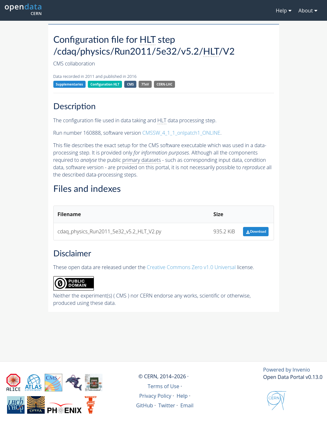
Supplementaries (69, 84)
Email (187, 405)
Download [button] (256, 231)
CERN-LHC (164, 84)
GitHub (144, 405)
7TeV (145, 84)
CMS (130, 84)
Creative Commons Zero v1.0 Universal (191, 267)
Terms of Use (163, 386)
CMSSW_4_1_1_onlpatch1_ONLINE (181, 132)
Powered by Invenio (286, 369)
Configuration (104, 84)
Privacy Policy (155, 395)
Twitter (166, 405)
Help (182, 395)
